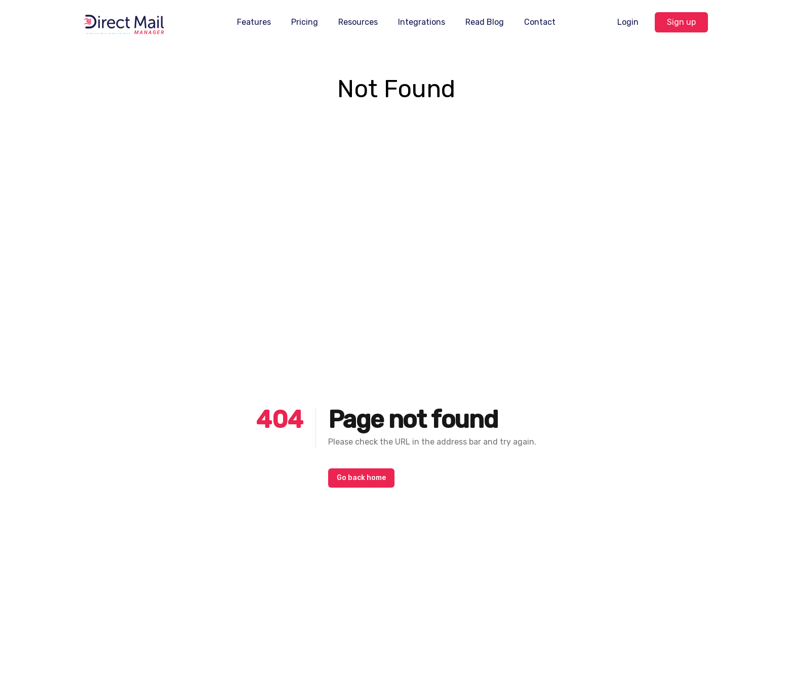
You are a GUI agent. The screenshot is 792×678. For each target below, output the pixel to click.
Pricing (304, 22)
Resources (358, 22)
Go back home (361, 477)
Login (628, 22)
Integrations (421, 22)
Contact (540, 22)
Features (254, 22)
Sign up (681, 22)
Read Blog (484, 22)
